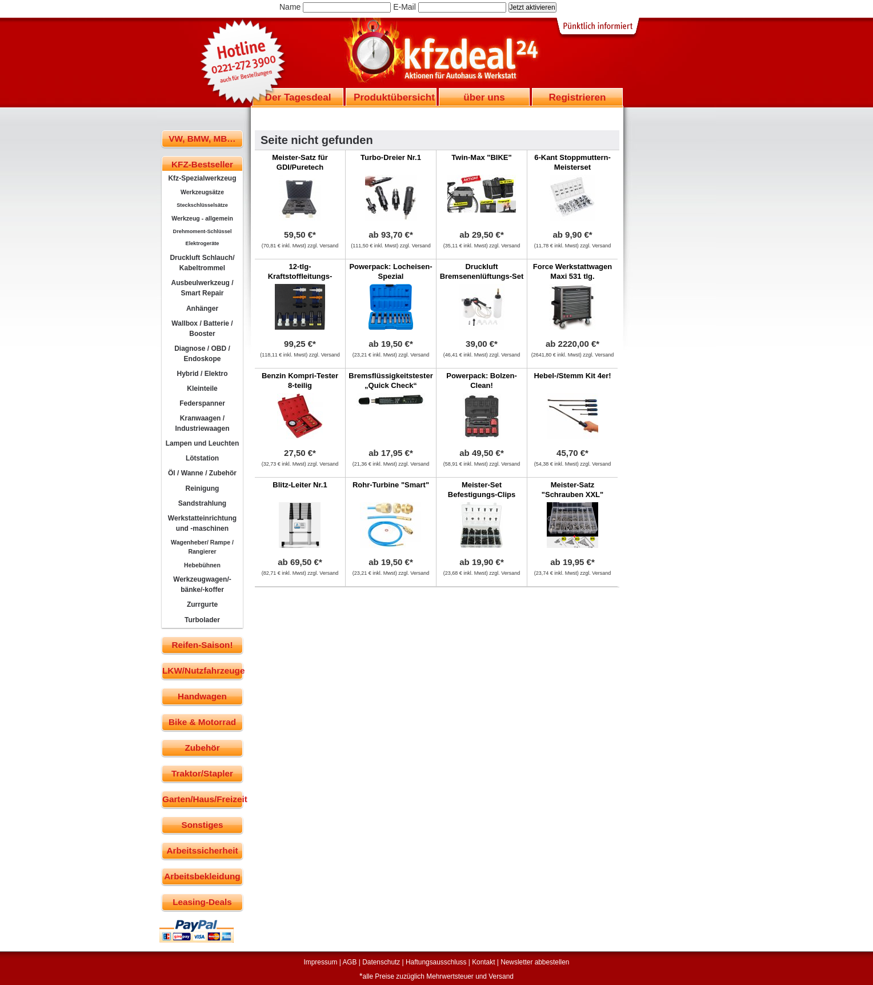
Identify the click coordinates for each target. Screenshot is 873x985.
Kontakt (483, 962)
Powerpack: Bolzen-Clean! (481, 380)
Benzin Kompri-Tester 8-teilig (300, 380)
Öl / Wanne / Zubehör (202, 473)
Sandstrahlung (202, 503)
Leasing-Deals (202, 902)
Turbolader (202, 620)
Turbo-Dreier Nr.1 (391, 157)
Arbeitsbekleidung (202, 876)
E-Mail (404, 6)
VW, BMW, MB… (202, 138)
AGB (349, 962)
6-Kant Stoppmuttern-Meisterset (572, 162)
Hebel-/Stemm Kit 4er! (572, 375)
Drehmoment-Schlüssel (202, 231)
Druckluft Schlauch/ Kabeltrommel (202, 263)
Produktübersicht (394, 97)
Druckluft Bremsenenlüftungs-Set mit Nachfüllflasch (482, 276)
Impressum (321, 962)
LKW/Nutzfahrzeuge (202, 670)
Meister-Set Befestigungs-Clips (481, 490)
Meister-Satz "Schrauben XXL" (572, 490)
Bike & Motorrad (202, 722)
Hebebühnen (202, 565)
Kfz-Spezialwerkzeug (202, 178)
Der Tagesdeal (298, 97)
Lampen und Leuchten (202, 443)
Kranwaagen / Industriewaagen (202, 423)
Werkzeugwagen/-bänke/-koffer (202, 584)
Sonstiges (202, 825)
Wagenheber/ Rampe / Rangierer (202, 547)
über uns (483, 97)
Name (290, 6)
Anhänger (202, 309)
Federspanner (202, 403)
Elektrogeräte (202, 243)
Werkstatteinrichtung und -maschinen (202, 523)
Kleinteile (202, 389)
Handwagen (202, 696)
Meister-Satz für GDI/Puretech (300, 162)
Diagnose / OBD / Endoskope (202, 354)
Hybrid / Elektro (202, 374)
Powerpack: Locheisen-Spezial (390, 271)
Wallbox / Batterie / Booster (202, 328)
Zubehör (202, 747)
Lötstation (202, 458)
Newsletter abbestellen (534, 962)
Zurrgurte (202, 604)
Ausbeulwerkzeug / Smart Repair (202, 288)
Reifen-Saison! (202, 645)
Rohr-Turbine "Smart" (391, 485)
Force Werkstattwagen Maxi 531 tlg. (572, 271)
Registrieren (577, 97)
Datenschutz (381, 962)
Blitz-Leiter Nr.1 (300, 485)
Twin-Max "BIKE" (481, 157)
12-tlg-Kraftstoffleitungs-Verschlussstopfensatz (300, 276)
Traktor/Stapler (202, 773)
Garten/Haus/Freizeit (202, 799)
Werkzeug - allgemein (202, 218)
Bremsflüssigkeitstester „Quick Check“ (391, 380)
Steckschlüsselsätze (202, 205)
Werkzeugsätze (202, 192)
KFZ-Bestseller (202, 164)
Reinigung (202, 488)
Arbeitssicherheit (202, 850)
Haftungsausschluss (436, 962)
